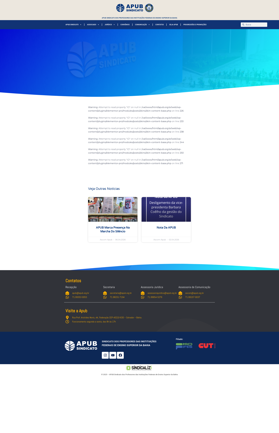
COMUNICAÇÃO (142, 24)
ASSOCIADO (93, 24)
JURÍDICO (110, 24)
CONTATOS (159, 25)
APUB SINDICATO (74, 24)
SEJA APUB (173, 25)
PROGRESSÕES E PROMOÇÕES (195, 25)
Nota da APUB (166, 227)
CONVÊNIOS (125, 25)
